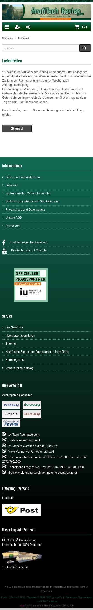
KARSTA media (49, 601)
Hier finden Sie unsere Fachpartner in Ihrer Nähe (35, 351)
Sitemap (9, 343)
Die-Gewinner (12, 327)
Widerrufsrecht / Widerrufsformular (26, 193)
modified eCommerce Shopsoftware (73, 597)
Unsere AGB (12, 217)
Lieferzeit (10, 185)
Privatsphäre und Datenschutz (23, 209)
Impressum (11, 225)
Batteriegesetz (13, 360)
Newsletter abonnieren (18, 335)
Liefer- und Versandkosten (21, 177)
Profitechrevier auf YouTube (24, 251)
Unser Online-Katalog (17, 368)
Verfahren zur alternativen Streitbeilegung (30, 201)
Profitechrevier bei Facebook (25, 243)
